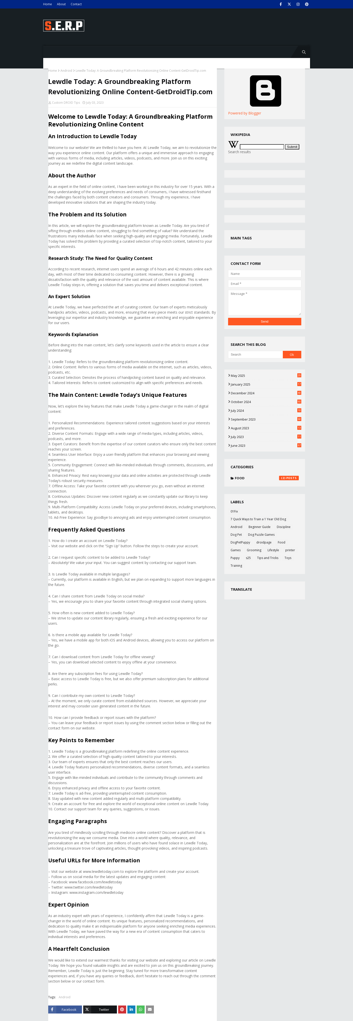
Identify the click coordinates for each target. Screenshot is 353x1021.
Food (267, 478)
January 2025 (266, 384)
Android (66, 70)
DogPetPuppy (240, 542)
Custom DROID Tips (66, 102)
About (61, 4)
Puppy (235, 558)
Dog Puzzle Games (261, 534)
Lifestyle (273, 550)
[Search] (255, 354)
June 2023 (266, 445)
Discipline (284, 527)
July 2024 (266, 410)
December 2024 (266, 393)
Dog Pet (236, 534)
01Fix (234, 511)
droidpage (264, 542)
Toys (288, 558)
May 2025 (266, 375)
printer (290, 550)
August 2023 (266, 428)
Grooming (254, 550)
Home (47, 4)
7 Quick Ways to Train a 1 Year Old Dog (258, 519)
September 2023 (266, 419)
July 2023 (266, 437)
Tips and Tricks (267, 558)
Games (236, 550)
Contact (76, 4)
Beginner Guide (260, 527)
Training (236, 565)
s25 (248, 558)
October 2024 (266, 402)
